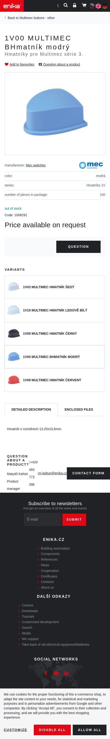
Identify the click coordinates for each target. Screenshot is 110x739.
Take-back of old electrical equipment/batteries (55, 644)
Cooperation (50, 571)
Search (27, 627)
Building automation (55, 548)
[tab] (31, 409)
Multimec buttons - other (37, 18)
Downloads (30, 611)
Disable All (52, 730)
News (45, 565)
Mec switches (36, 165)
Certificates (49, 576)
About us (47, 587)
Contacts (47, 582)
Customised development (40, 622)
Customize (15, 730)
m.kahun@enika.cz (53, 473)
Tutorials (28, 616)
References (49, 559)
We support (30, 639)
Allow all (89, 730)
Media (26, 633)
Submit (74, 519)
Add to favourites (22, 64)
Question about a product (61, 64)
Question (78, 246)
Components (50, 554)
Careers (28, 605)
